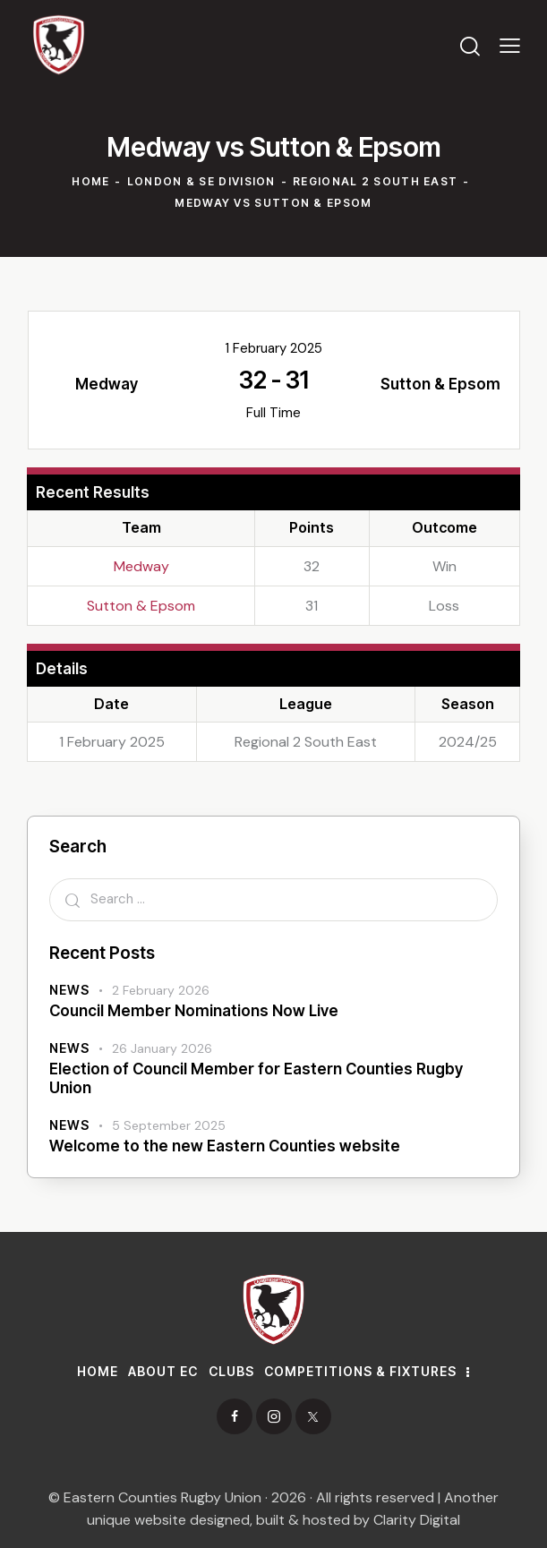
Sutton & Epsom (141, 605)
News (69, 989)
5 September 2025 (169, 1125)
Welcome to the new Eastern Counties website (224, 1146)
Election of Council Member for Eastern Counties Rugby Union (256, 1078)
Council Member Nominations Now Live (193, 1011)
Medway (141, 566)
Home (90, 181)
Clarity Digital (416, 1519)
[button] (510, 44)
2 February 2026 (160, 990)
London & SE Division (201, 181)
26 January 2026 (162, 1048)
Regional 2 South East (375, 181)
